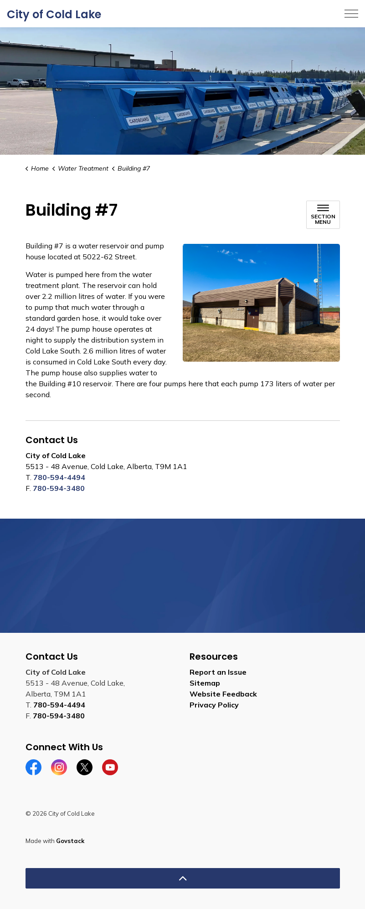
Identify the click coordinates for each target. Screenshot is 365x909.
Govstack (70, 840)
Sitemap (205, 682)
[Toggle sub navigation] (323, 215)
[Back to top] (183, 878)
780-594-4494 (59, 477)
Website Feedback (223, 693)
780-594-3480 (59, 488)
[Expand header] (351, 13)
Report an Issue (218, 672)
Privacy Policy (214, 704)
